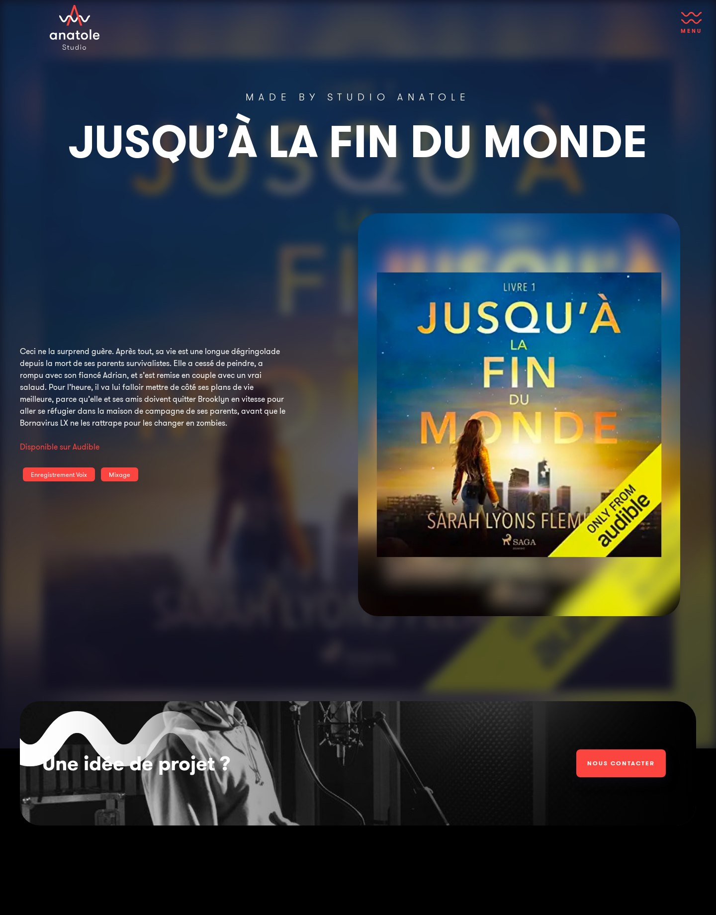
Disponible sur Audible (59, 447)
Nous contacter (621, 763)
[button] (691, 27)
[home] (74, 27)
